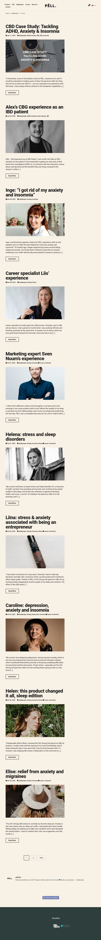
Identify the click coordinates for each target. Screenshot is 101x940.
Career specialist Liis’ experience (27, 275)
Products (7, 4)
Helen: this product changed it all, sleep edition (34, 693)
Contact (8, 7)
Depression (35, 614)
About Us (34, 4)
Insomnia (46, 35)
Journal (27, 4)
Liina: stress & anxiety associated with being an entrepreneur (31, 522)
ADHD (29, 35)
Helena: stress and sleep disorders (31, 437)
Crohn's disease (41, 116)
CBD (37, 35)
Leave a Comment (45, 363)
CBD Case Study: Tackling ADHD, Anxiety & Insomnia (32, 29)
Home (7, 13)
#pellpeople (19, 4)
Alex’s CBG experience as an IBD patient (34, 109)
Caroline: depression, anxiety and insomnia (27, 608)
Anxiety (33, 35)
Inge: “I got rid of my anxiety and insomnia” (34, 192)
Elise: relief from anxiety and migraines (35, 774)
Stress (34, 282)
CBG (41, 35)
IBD (48, 116)
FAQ (13, 4)
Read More (12, 93)
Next (41, 858)
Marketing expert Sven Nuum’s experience (29, 356)
